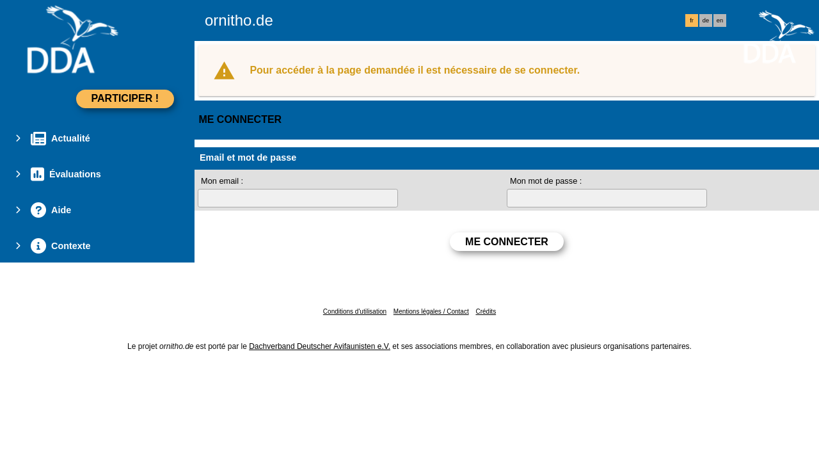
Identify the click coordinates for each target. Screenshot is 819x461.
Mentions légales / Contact (431, 311)
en (720, 20)
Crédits (485, 311)
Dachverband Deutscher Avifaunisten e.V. (319, 346)
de (706, 20)
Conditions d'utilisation (354, 311)
